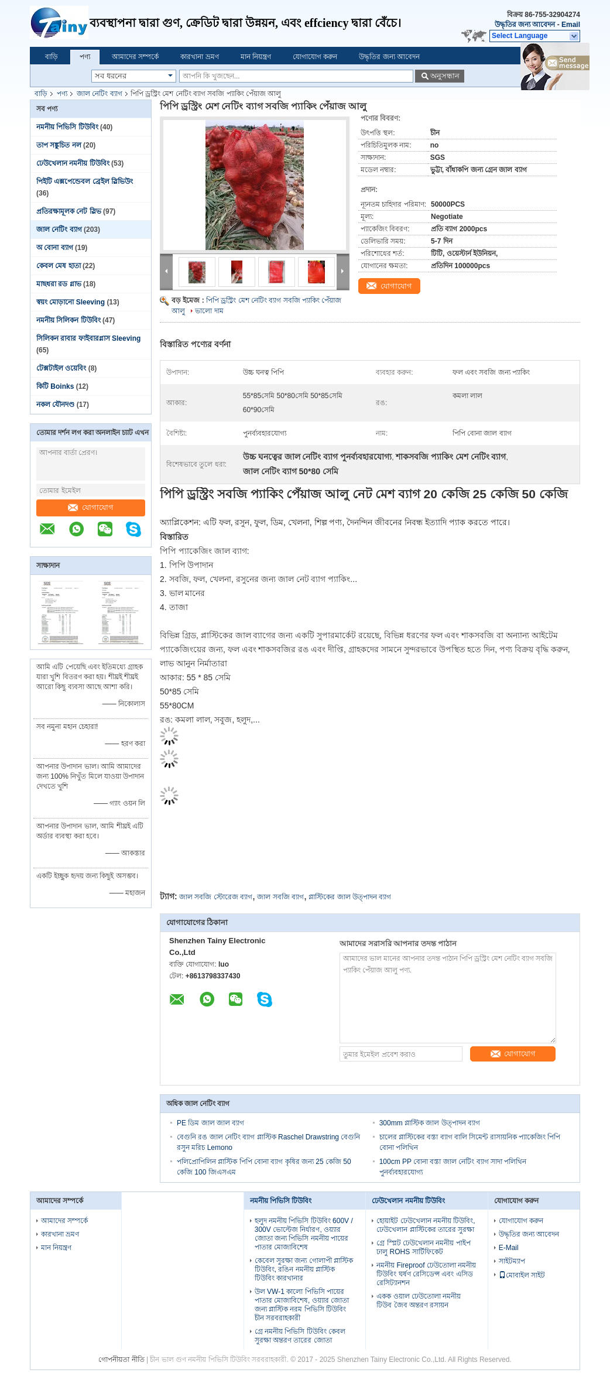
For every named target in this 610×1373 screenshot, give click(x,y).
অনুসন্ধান (445, 75)
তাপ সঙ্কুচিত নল (58, 145)
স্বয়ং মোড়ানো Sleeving (70, 302)
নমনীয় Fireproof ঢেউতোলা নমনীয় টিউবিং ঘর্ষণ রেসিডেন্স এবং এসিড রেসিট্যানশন (426, 1274)
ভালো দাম (209, 311)
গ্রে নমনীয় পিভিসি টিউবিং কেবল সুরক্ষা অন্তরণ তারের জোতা (300, 1335)
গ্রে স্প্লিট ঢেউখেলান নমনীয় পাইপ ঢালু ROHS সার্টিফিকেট (423, 1247)
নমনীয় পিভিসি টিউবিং (67, 127)
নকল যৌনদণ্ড (55, 404)
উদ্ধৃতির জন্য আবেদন (525, 24)
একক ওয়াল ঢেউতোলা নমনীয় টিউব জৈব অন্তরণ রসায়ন (418, 1300)
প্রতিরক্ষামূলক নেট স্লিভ (68, 211)
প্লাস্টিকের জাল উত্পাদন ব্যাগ (350, 897)
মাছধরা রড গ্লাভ (58, 284)
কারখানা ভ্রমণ (199, 57)
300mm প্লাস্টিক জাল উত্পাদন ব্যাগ (429, 1123)
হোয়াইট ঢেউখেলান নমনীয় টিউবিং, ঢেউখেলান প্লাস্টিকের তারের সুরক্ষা (425, 1225)
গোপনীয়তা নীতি (121, 1359)
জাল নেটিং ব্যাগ (99, 94)
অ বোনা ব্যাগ (54, 248)
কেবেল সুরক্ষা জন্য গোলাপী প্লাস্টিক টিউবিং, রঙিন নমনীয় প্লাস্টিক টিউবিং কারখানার (304, 1269)
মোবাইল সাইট (522, 1275)
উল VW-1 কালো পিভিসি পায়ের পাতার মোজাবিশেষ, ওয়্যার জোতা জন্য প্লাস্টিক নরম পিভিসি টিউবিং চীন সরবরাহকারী (302, 1305)
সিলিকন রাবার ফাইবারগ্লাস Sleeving (88, 338)
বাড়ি (51, 57)
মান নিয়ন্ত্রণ (256, 57)
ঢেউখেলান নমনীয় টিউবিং (72, 163)
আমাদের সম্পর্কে (135, 57)
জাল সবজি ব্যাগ (280, 897)
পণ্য (85, 57)
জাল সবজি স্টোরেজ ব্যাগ (215, 897)
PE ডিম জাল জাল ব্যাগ (210, 1123)
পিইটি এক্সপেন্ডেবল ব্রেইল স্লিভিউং (84, 181)
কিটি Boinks (55, 386)
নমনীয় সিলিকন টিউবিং (68, 320)
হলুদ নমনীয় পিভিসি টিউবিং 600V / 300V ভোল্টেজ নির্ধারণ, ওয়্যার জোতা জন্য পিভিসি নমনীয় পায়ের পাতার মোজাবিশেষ (304, 1234)
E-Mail (509, 1248)
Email (570, 24)
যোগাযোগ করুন (315, 57)
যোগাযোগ (91, 507)
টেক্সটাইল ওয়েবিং (61, 368)
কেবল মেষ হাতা (58, 266)
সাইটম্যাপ (512, 1261)
